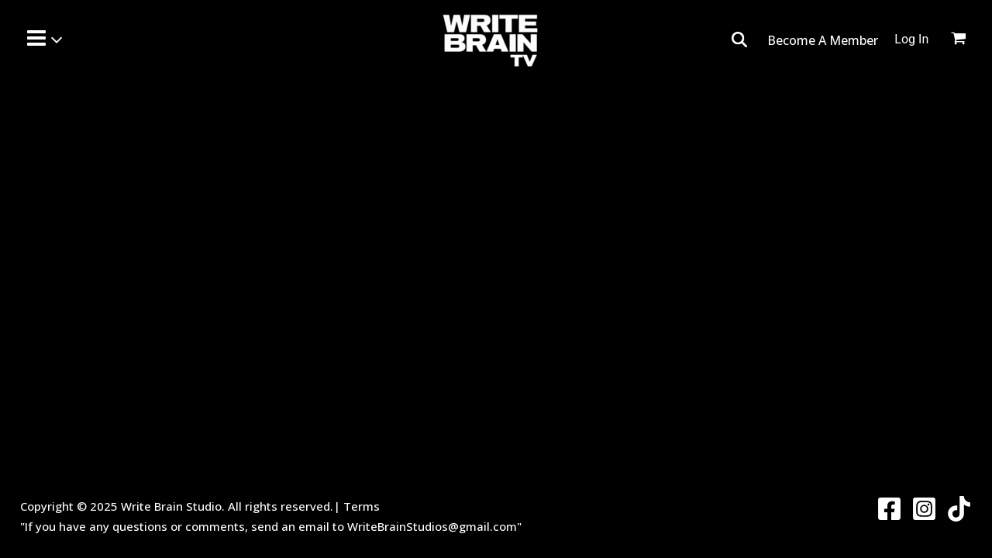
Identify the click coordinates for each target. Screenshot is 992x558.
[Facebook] (889, 509)
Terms (361, 506)
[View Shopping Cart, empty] (968, 40)
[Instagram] (924, 509)
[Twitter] (959, 509)
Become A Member (822, 40)
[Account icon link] (911, 39)
